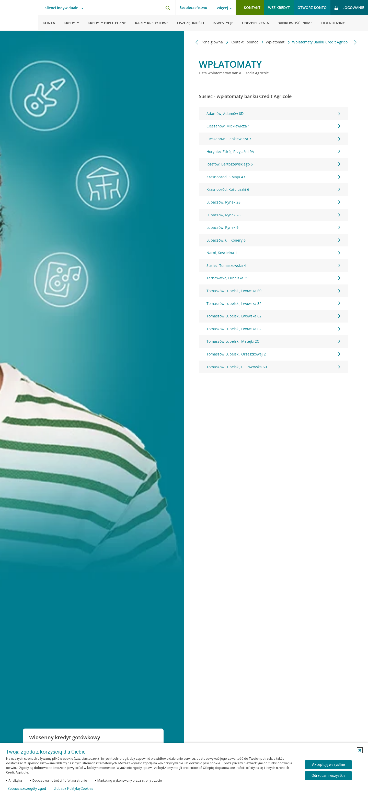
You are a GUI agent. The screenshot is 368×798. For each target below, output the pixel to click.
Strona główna (209, 42)
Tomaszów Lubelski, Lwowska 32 (273, 303)
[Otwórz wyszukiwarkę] (167, 7)
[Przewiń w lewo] (196, 42)
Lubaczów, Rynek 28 (273, 202)
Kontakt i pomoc (242, 42)
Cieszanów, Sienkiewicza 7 (273, 138)
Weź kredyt (279, 7)
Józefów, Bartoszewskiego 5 (273, 164)
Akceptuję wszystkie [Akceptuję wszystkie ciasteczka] (328, 765)
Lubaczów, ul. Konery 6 (273, 240)
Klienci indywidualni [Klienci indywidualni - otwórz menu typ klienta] (61, 8)
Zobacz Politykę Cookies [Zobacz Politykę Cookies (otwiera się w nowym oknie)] (73, 789)
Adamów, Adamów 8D (273, 113)
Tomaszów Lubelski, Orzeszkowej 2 (273, 354)
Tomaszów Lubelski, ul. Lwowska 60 (273, 366)
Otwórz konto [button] (312, 7)
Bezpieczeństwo (193, 7)
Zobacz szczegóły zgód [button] (26, 789)
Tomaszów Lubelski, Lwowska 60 (273, 290)
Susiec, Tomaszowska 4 (273, 265)
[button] (360, 750)
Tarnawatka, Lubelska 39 (273, 278)
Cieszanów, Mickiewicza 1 (273, 126)
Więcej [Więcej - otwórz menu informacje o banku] (222, 8)
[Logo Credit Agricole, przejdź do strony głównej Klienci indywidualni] (19, 15)
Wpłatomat (273, 42)
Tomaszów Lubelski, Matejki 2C (273, 341)
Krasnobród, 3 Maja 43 (273, 176)
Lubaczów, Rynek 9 (273, 227)
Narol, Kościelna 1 (273, 252)
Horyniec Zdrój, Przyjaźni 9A (273, 151)
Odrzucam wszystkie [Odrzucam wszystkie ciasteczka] (329, 775)
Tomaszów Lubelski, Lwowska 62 (273, 316)
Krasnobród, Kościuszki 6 (273, 189)
